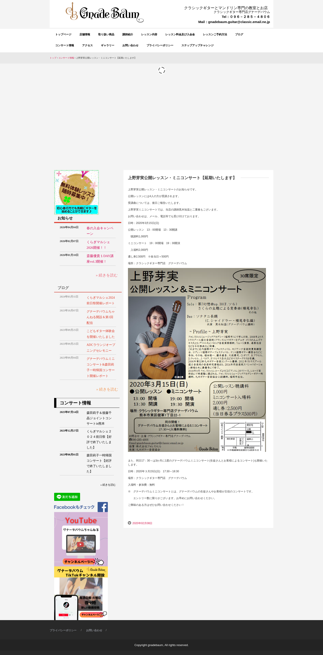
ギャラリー (107, 45)
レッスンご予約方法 (215, 34)
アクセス (87, 45)
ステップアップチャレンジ (197, 45)
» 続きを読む (107, 275)
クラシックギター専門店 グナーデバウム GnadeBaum (106, 26)
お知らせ (65, 218)
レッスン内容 (149, 34)
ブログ (239, 34)
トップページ (63, 34)
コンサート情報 (64, 45)
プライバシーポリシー (160, 45)
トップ (53, 58)
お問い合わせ (130, 45)
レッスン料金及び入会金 (180, 34)
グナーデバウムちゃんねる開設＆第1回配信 (101, 317)
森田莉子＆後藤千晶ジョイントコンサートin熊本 (99, 418)
